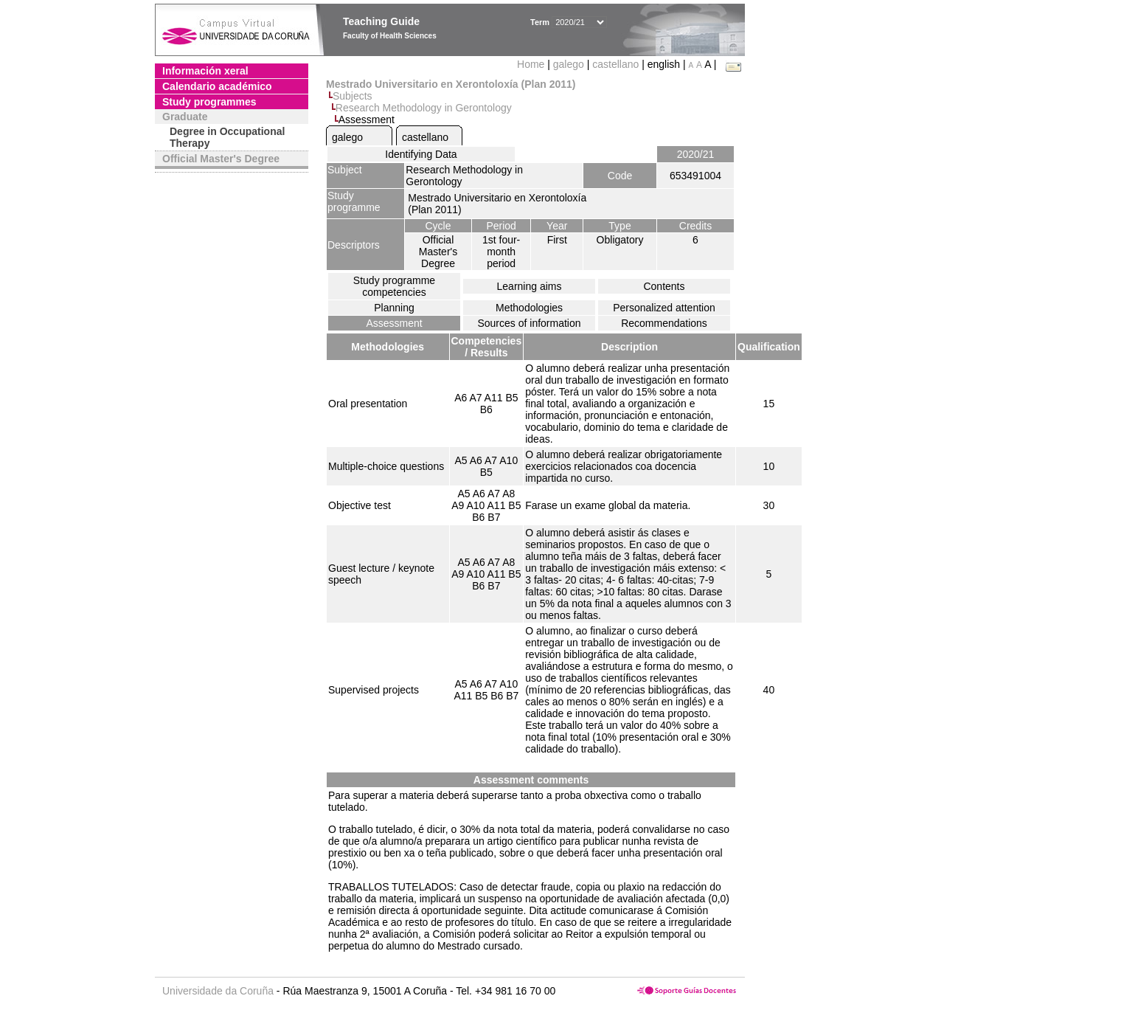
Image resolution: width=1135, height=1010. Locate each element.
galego (568, 64)
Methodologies (529, 308)
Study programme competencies (394, 286)
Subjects (352, 96)
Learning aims (529, 286)
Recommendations (664, 323)
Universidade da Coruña (218, 991)
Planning (394, 308)
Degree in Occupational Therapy (227, 137)
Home (532, 64)
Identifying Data (421, 154)
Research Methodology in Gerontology (424, 108)
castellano (615, 64)
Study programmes (209, 102)
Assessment (394, 323)
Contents (663, 286)
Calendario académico (217, 86)
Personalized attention (664, 308)
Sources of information (528, 323)
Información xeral (205, 71)
